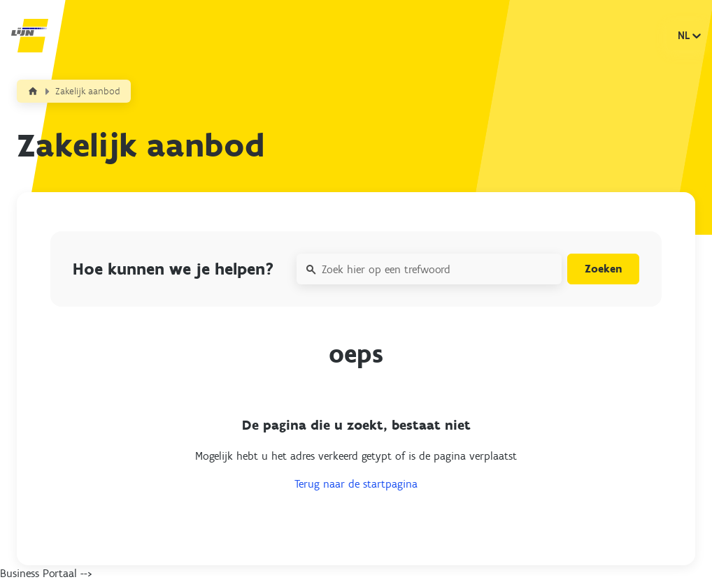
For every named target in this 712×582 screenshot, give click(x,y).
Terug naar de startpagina (356, 483)
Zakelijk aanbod (87, 91)
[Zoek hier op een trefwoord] (429, 269)
